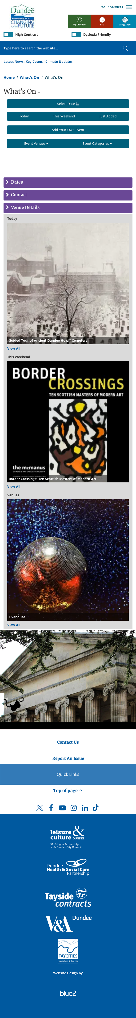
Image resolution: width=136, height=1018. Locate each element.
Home (9, 77)
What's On (29, 77)
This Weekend (64, 116)
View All (13, 348)
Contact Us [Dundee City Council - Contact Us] (68, 742)
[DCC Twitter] (40, 812)
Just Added (108, 116)
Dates (16, 182)
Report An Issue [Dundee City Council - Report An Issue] (68, 758)
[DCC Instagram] (73, 809)
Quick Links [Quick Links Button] (68, 774)
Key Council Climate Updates (49, 61)
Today (24, 116)
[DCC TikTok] (96, 809)
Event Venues (36, 143)
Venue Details (25, 207)
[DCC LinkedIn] (85, 809)
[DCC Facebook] (51, 809)
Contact (18, 194)
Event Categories (97, 143)
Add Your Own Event (68, 130)
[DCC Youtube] (62, 809)
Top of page (68, 790)
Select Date (68, 103)
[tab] (68, 182)
